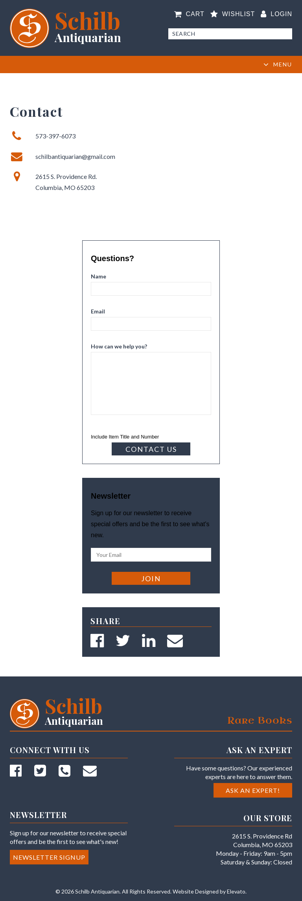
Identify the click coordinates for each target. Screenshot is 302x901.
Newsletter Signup (49, 857)
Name (98, 276)
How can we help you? (119, 346)
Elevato (236, 891)
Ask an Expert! (253, 790)
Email (98, 311)
